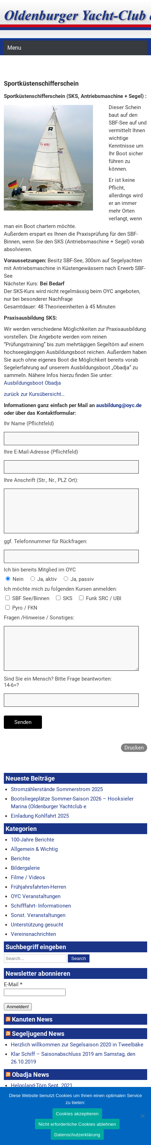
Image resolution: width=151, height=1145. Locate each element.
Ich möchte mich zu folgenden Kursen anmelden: (60, 589)
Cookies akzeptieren (77, 1113)
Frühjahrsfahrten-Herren (38, 887)
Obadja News (30, 1074)
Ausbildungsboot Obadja (32, 383)
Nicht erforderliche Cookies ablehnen (77, 1124)
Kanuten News (32, 1019)
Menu (14, 47)
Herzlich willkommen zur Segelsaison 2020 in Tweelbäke (77, 1044)
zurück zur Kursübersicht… (34, 394)
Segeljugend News (38, 1033)
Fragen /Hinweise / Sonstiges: (39, 617)
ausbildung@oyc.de (119, 405)
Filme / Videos (28, 877)
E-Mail (13, 984)
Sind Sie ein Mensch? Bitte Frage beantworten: (58, 679)
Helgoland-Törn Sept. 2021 (41, 1085)
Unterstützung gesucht (37, 925)
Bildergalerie (25, 868)
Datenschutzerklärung (77, 1134)
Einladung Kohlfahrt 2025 (40, 816)
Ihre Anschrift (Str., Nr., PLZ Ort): (41, 480)
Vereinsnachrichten (33, 934)
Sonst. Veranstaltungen (38, 915)
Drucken (134, 748)
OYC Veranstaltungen (35, 896)
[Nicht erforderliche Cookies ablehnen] (142, 1115)
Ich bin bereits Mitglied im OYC (40, 570)
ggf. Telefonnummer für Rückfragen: (45, 541)
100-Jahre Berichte (32, 840)
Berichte (20, 858)
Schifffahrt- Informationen (41, 906)
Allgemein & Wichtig (34, 849)
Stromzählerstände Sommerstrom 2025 (57, 789)
